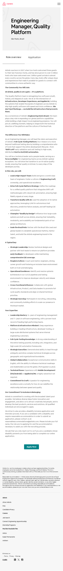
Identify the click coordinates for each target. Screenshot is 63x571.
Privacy (12, 556)
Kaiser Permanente (9, 537)
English (5, 560)
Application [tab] (34, 57)
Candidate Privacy (8, 510)
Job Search (6, 518)
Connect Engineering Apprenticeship (15, 521)
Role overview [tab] (13, 57)
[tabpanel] (31, 254)
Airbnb (5, 498)
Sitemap (17, 556)
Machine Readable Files (10, 529)
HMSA (5, 533)
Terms (6, 556)
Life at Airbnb (7, 502)
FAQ (4, 506)
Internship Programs (9, 525)
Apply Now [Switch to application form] (31, 447)
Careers (8, 4)
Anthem (5, 541)
